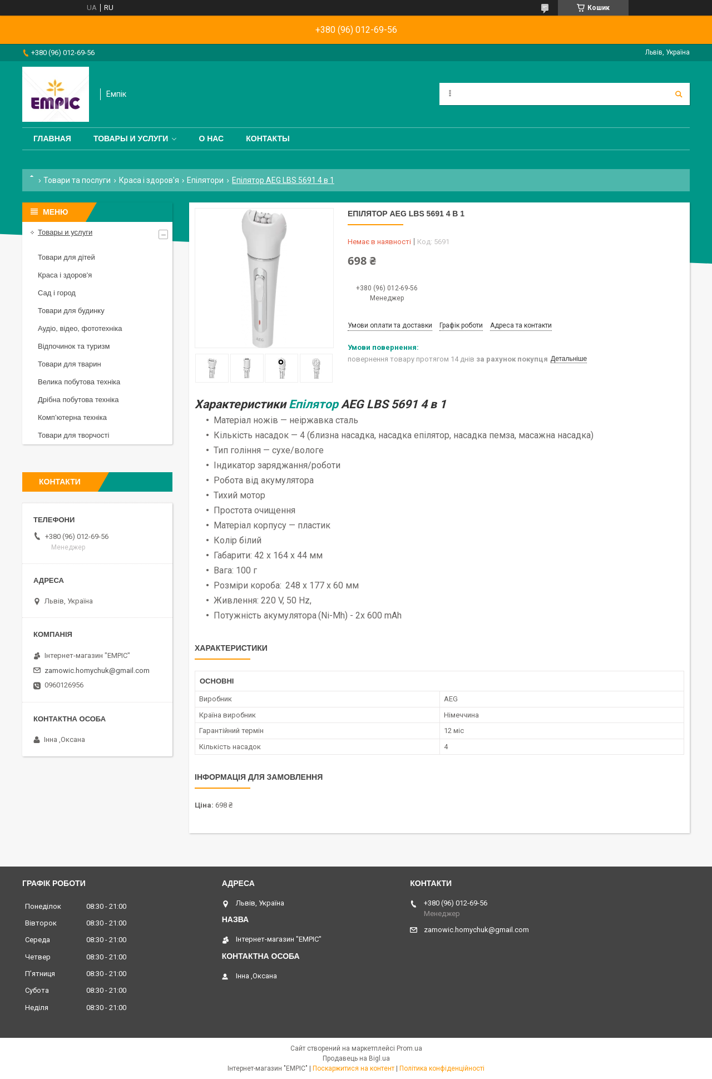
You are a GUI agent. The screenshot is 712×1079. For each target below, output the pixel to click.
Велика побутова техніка (79, 382)
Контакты (267, 138)
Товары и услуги (131, 138)
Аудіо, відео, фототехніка (80, 328)
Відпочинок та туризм (74, 346)
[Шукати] (679, 94)
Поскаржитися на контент (353, 1068)
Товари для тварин (69, 364)
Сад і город (57, 293)
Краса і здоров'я (149, 180)
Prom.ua (409, 1048)
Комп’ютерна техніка (72, 417)
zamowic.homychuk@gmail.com (97, 670)
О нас (211, 138)
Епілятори (205, 180)
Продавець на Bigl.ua (356, 1058)
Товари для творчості (73, 435)
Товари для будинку (71, 310)
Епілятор (313, 404)
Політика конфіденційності (441, 1068)
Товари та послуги (77, 180)
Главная (52, 138)
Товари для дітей (66, 257)
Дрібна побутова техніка (78, 399)
